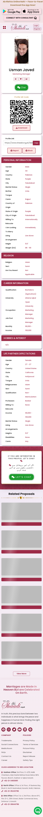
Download (21, 128)
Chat (21, 87)
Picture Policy (29, 748)
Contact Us (6, 756)
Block (29, 150)
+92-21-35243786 (10, 791)
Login (36, 25)
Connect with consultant (21, 18)
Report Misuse (29, 756)
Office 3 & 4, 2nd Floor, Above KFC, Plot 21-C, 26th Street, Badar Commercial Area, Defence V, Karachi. (20, 799)
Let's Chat (21, 477)
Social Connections (9, 744)
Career (4, 760)
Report (14, 150)
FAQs (3, 752)
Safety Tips (28, 760)
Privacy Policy (29, 740)
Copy (36, 143)
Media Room (6, 748)
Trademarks (6, 740)
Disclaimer (27, 752)
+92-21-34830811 (9, 781)
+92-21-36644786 (10, 804)
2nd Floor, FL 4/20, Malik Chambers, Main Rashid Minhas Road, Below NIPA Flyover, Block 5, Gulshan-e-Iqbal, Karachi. (20, 775)
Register (37, 29)
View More (21, 673)
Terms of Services (30, 744)
